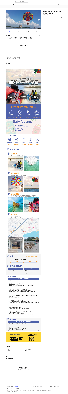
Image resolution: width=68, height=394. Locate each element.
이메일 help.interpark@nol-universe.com (37, 386)
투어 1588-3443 (30, 385)
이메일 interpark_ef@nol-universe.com (54, 386)
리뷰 (36, 31)
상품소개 (19, 31)
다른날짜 (38, 35)
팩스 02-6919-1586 (30, 386)
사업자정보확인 (16, 386)
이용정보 (27, 31)
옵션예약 (10, 31)
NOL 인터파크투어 (9, 358)
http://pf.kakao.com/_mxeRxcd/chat (17, 65)
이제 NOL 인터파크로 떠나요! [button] (19, 1)
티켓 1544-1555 (34, 385)
